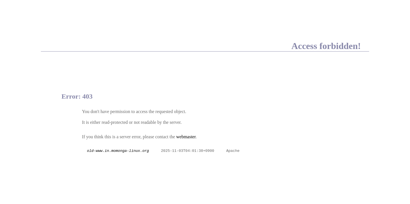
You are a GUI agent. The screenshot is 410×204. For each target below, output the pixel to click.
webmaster (185, 136)
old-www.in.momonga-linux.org (118, 151)
